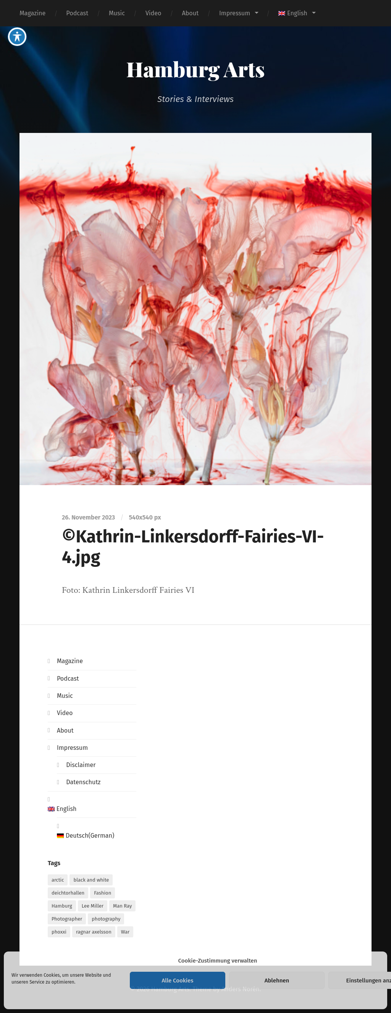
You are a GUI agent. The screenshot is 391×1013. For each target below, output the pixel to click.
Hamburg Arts (195, 69)
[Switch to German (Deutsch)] (96, 835)
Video (153, 13)
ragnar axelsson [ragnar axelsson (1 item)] (93, 932)
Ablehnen (277, 980)
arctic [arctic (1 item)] (58, 880)
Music (117, 13)
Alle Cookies (178, 980)
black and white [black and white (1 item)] (91, 880)
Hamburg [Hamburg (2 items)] (62, 906)
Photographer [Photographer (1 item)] (67, 919)
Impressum (234, 13)
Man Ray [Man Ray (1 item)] (122, 906)
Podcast (77, 13)
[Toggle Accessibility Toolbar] (17, 11)
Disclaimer (80, 765)
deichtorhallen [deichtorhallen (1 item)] (68, 893)
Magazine (32, 13)
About (190, 13)
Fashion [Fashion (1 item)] (102, 893)
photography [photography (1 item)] (106, 919)
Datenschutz (83, 782)
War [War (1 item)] (125, 932)
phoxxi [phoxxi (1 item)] (59, 932)
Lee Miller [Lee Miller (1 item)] (92, 906)
